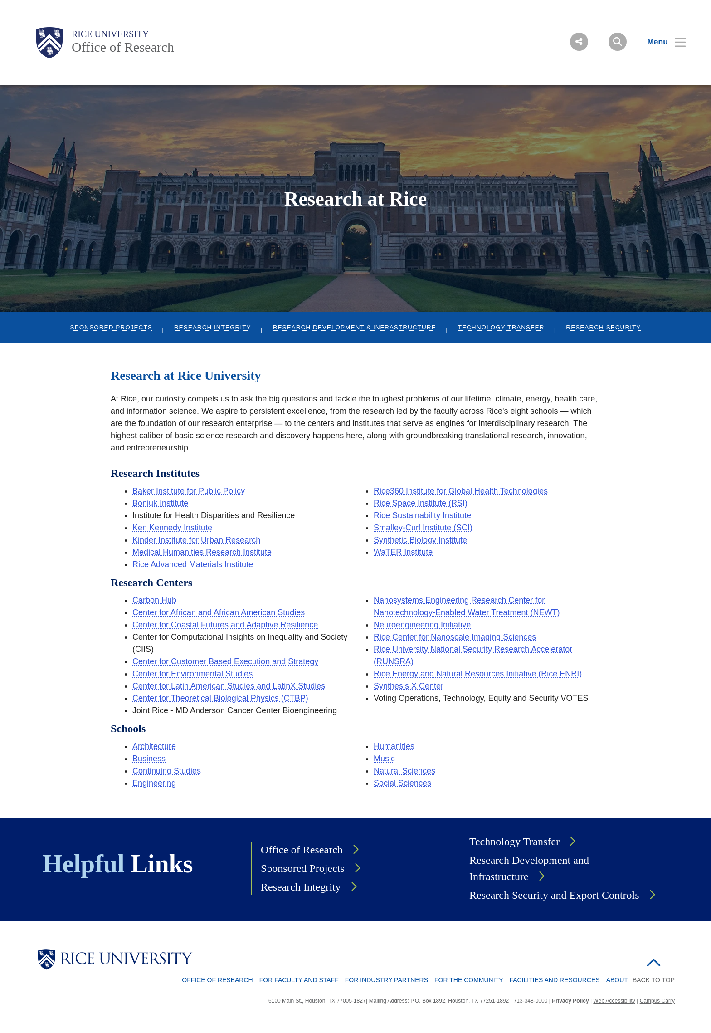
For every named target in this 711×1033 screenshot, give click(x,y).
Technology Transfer (501, 327)
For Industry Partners (386, 980)
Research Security (603, 327)
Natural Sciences (404, 770)
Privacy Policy (570, 1001)
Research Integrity (212, 327)
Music (384, 758)
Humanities (394, 746)
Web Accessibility (614, 1001)
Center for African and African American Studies (218, 612)
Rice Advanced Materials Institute (192, 564)
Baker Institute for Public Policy (188, 490)
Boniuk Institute (160, 503)
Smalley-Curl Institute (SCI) (423, 527)
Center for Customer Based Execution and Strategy (225, 661)
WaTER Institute (403, 552)
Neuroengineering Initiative (422, 624)
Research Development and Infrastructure (529, 868)
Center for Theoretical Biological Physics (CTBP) (220, 698)
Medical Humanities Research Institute (202, 552)
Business (149, 758)
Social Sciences (402, 783)
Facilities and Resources (554, 980)
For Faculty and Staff (299, 980)
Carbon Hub (154, 600)
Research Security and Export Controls (554, 895)
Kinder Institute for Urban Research (196, 539)
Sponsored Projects (111, 327)
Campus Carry (657, 1001)
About (617, 980)
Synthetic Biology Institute (420, 539)
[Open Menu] (661, 42)
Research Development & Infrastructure (354, 327)
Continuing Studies (166, 770)
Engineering (154, 783)
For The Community (468, 980)
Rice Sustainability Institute (422, 515)
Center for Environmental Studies (192, 673)
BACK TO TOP (654, 980)
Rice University (110, 34)
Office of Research (123, 46)
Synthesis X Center (408, 685)
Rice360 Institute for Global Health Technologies (461, 490)
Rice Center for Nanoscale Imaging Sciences (455, 636)
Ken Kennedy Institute (172, 527)
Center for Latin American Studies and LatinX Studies (228, 685)
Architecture (154, 746)
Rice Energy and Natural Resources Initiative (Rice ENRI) (478, 673)
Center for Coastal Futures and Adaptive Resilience (225, 624)
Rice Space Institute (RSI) (421, 503)
